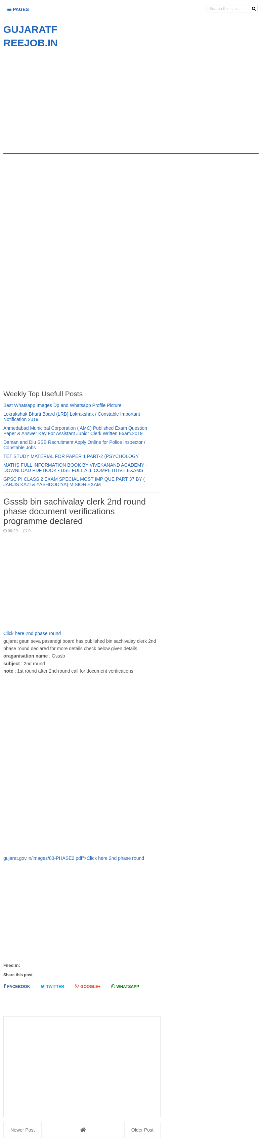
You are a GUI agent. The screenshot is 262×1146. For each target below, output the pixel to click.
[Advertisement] (59, 97)
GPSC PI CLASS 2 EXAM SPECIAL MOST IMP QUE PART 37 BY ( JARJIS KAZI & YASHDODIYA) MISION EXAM (74, 481)
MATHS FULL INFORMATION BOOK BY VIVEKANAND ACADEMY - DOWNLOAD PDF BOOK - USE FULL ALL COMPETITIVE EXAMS (75, 467)
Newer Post (22, 1130)
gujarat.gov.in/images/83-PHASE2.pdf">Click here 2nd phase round (82, 768)
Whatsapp (125, 986)
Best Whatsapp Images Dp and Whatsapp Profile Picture (62, 405)
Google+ (87, 986)
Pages (18, 9)
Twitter (52, 986)
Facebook (16, 986)
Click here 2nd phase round (32, 633)
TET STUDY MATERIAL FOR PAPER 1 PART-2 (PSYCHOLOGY (71, 456)
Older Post (142, 1130)
